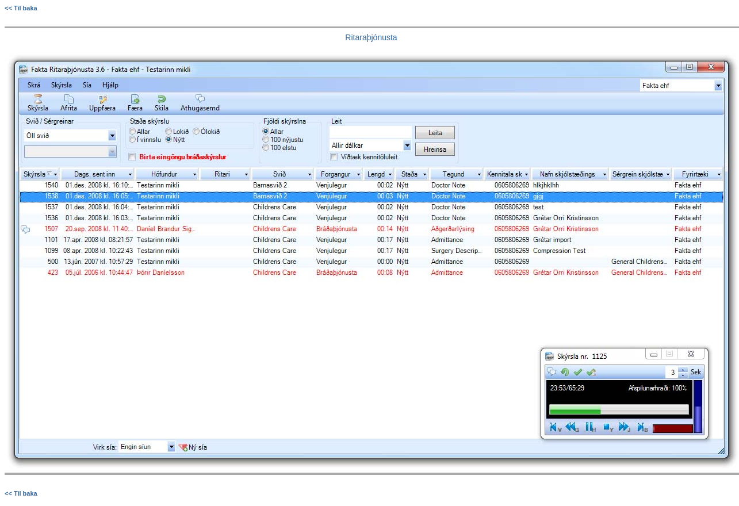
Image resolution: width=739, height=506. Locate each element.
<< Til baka (21, 8)
